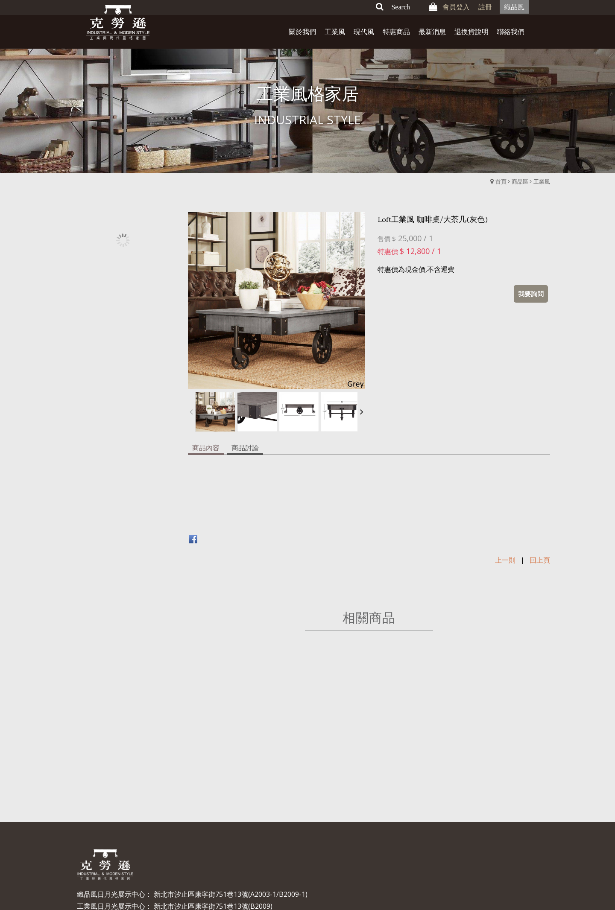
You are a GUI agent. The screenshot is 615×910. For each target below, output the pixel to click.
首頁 (501, 181)
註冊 (485, 7)
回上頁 (540, 505)
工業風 (541, 181)
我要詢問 (531, 293)
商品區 (520, 181)
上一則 (505, 505)
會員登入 (456, 7)
